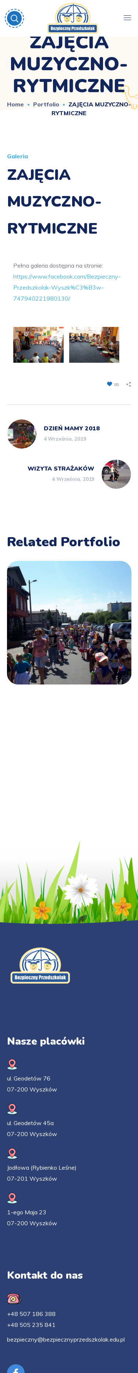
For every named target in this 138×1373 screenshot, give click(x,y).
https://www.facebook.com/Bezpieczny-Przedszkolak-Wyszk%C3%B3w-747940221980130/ (67, 287)
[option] (69, 628)
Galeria (17, 156)
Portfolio (46, 104)
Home (15, 104)
